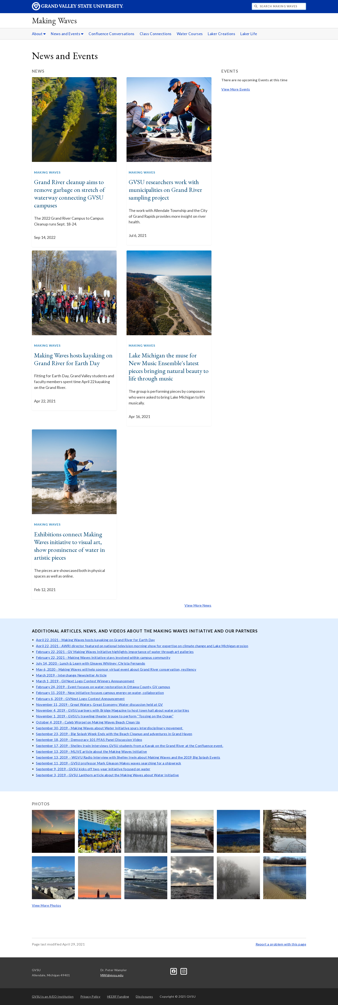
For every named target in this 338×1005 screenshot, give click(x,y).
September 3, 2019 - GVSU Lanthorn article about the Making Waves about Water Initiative (107, 775)
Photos (41, 803)
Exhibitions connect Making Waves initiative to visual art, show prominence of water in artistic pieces (69, 546)
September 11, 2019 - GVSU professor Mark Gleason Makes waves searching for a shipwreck (108, 763)
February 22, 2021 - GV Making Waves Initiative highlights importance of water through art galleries (115, 652)
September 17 (47, 746)
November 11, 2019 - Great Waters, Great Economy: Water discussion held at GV (99, 704)
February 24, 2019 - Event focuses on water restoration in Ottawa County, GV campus (103, 687)
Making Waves (54, 20)
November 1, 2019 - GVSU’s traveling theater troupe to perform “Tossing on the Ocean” (104, 716)
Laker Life (248, 33)
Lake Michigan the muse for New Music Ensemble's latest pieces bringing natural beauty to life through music (168, 367)
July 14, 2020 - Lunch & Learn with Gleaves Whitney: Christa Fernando (90, 663)
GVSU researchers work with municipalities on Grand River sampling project (165, 190)
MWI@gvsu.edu (111, 975)
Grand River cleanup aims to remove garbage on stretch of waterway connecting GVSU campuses (69, 193)
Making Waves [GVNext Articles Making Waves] (47, 172)
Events (229, 71)
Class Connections (156, 33)
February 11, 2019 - (52, 693)
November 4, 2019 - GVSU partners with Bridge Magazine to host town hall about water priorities (112, 710)
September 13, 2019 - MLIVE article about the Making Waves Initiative (91, 751)
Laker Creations (221, 33)
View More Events (235, 89)
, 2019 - (64, 746)
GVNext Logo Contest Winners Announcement (97, 681)
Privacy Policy (90, 996)
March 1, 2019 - (48, 681)
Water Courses (190, 33)
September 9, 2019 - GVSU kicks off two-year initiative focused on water (93, 769)
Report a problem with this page (281, 944)
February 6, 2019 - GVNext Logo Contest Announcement (80, 699)
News (38, 71)
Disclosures (144, 996)
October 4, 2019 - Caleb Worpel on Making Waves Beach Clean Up (88, 722)
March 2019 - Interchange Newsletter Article (71, 675)
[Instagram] (184, 971)
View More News (198, 605)
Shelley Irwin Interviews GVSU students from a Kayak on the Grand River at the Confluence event (146, 746)
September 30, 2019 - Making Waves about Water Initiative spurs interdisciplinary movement (109, 728)
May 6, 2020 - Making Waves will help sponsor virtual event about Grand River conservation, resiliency (116, 669)
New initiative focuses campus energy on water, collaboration (116, 693)
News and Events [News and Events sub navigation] (67, 33)
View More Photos (46, 905)
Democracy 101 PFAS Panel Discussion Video (106, 740)
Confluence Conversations (112, 33)
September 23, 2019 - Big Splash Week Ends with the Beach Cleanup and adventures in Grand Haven (114, 734)
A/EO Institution (53, 996)
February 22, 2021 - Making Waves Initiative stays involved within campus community (103, 657)
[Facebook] (174, 971)
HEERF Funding (118, 996)
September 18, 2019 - (53, 740)
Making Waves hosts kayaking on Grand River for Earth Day (73, 359)
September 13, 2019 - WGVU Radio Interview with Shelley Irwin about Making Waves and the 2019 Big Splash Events (128, 757)
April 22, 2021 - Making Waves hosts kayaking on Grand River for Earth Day (95, 640)
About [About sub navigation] (39, 33)
